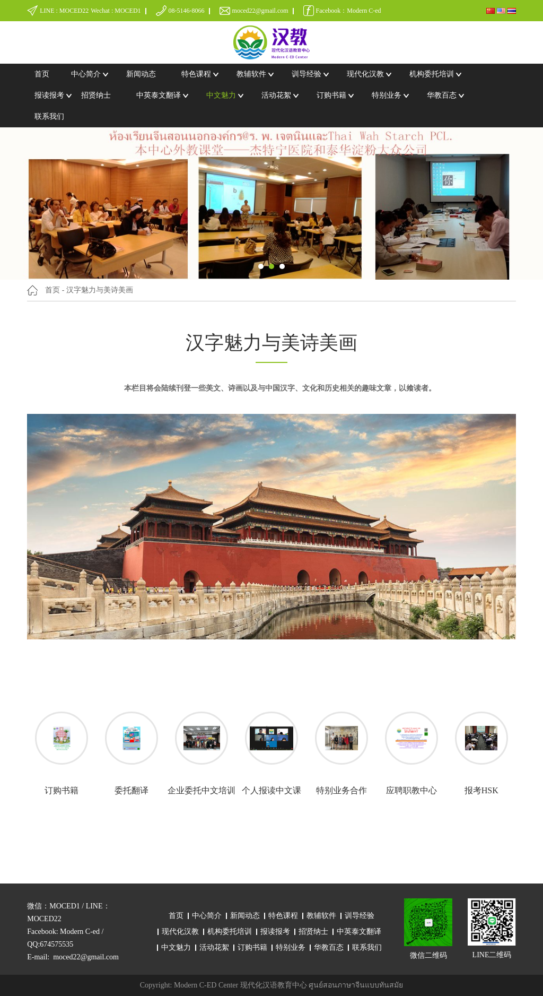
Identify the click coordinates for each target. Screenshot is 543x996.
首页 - (54, 290)
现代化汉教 (365, 74)
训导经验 (306, 74)
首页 (41, 74)
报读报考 (49, 95)
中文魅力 (221, 95)
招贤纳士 (96, 95)
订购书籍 (331, 95)
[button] (261, 266)
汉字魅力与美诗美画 (99, 290)
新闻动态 (141, 74)
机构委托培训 (431, 74)
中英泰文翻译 (158, 95)
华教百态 (442, 95)
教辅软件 (251, 74)
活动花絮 (276, 95)
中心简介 (86, 74)
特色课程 (196, 74)
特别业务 (386, 95)
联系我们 (49, 116)
